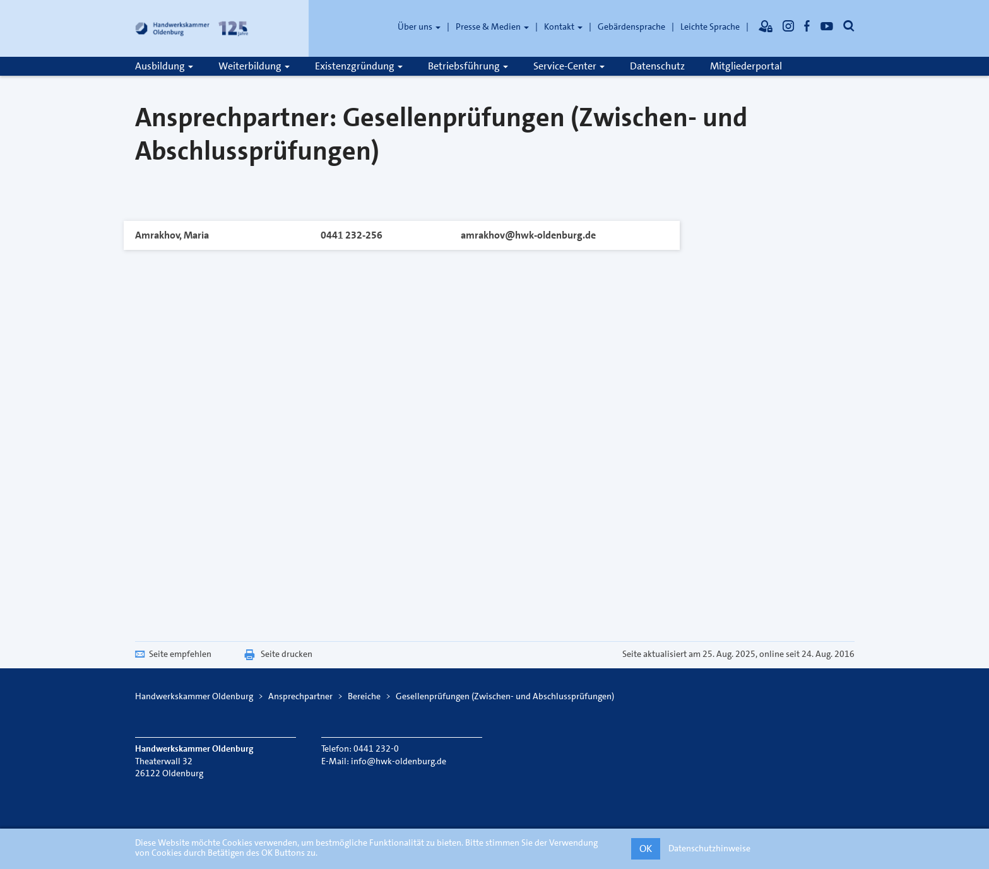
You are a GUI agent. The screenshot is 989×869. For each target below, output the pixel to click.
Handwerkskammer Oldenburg (194, 696)
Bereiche (364, 696)
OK (645, 848)
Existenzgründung (359, 66)
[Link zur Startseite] (192, 28)
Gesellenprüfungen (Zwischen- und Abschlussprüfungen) (505, 696)
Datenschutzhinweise (709, 848)
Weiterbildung (254, 66)
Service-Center (569, 66)
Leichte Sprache (710, 26)
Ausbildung (164, 66)
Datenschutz (657, 66)
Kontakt (563, 26)
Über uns (419, 26)
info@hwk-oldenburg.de (398, 761)
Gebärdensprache (631, 26)
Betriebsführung (468, 66)
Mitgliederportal (746, 66)
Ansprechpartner (300, 696)
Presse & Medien (492, 26)
